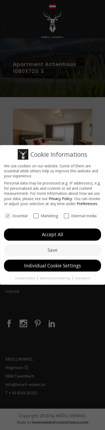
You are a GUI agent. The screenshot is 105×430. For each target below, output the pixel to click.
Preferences (87, 201)
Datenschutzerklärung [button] (55, 275)
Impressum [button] (82, 275)
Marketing (45, 212)
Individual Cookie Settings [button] (52, 262)
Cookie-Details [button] (25, 275)
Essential (16, 212)
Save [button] (52, 247)
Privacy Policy (60, 195)
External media (80, 212)
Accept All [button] (52, 231)
